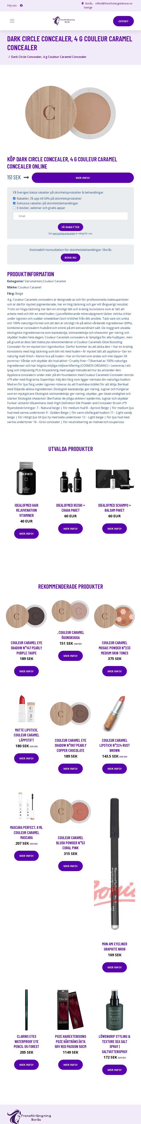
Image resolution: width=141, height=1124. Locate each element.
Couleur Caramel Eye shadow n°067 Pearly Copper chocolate (70, 745)
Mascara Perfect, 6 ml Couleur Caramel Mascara (26, 832)
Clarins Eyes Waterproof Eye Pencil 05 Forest (26, 1041)
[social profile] (21, 5)
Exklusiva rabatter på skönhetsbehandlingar (47, 203)
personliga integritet (64, 233)
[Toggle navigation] (12, 20)
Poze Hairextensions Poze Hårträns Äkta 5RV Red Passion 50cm (70, 1041)
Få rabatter (70, 227)
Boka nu (70, 257)
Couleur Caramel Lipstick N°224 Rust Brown (115, 745)
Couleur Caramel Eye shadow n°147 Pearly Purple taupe (26, 647)
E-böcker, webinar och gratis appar (41, 208)
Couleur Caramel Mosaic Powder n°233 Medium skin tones (114, 647)
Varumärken (33, 281)
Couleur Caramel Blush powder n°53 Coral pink (70, 842)
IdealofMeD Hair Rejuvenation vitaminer (26, 510)
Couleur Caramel (54, 281)
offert (123, 21)
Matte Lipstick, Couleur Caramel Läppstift (26, 735)
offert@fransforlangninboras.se (113, 3)
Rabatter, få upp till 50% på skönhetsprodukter (49, 198)
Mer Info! (83, 178)
